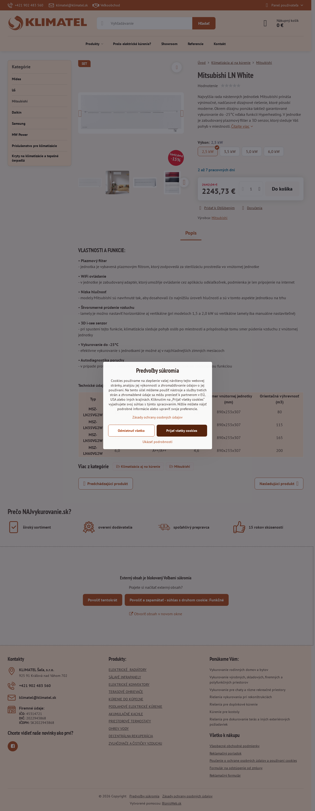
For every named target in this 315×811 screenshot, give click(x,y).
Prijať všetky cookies (181, 430)
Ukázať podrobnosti (157, 442)
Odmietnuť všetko (131, 430)
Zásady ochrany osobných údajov (157, 417)
